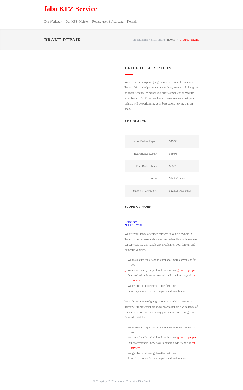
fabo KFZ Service (70, 9)
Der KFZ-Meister (77, 21)
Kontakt (132, 21)
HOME (171, 39)
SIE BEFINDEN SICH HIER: (149, 39)
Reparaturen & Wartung (108, 21)
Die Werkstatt (53, 21)
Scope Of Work (134, 224)
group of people (186, 270)
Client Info (131, 221)
